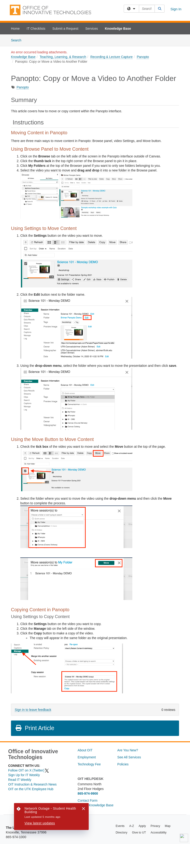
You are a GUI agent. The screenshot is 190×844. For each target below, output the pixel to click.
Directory (121, 832)
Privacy (155, 826)
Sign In (175, 9)
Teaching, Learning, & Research (63, 57)
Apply (142, 826)
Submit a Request (65, 28)
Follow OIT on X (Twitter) (28, 770)
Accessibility (158, 832)
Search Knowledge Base (95, 805)
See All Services (129, 757)
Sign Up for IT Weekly (24, 775)
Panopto (143, 57)
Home (15, 28)
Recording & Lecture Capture (111, 57)
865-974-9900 (88, 793)
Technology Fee (89, 764)
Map (167, 826)
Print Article (34, 728)
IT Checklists (36, 28)
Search (18, 40)
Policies (123, 764)
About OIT (85, 750)
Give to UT (139, 832)
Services (91, 28)
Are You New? (127, 750)
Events (120, 826)
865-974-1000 (16, 837)
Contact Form (88, 800)
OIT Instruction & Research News (32, 784)
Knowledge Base (118, 28)
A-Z (131, 826)
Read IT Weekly (19, 780)
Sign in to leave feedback (33, 710)
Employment (87, 757)
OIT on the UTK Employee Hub (30, 789)
